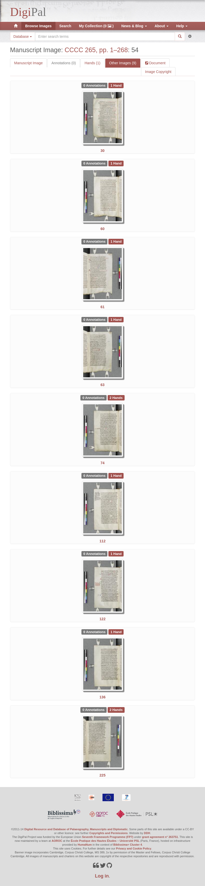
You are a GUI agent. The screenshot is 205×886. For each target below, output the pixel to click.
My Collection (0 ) (96, 26)
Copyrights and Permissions (108, 833)
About (162, 26)
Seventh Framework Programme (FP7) (107, 836)
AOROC (57, 840)
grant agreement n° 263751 (160, 836)
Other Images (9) (122, 63)
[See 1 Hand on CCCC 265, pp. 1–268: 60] (116, 163)
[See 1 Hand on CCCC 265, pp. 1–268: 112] (116, 475)
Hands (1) (92, 63)
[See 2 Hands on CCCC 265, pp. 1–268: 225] (116, 710)
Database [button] (22, 36)
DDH (147, 833)
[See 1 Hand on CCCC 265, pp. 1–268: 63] (116, 319)
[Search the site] (105, 36)
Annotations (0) (63, 63)
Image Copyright (158, 72)
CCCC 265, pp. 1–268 (96, 49)
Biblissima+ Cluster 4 (127, 844)
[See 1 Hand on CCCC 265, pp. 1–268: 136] (116, 631)
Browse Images (38, 26)
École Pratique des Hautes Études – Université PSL (105, 840)
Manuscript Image (28, 63)
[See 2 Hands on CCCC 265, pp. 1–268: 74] (116, 397)
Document (157, 63)
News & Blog (134, 26)
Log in (102, 876)
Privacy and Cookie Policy (133, 848)
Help (182, 26)
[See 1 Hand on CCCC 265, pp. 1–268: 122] (116, 553)
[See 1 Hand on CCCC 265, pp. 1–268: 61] (116, 241)
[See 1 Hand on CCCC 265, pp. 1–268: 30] (116, 85)
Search (65, 26)
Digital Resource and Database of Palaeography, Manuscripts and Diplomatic (76, 829)
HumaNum (85, 844)
